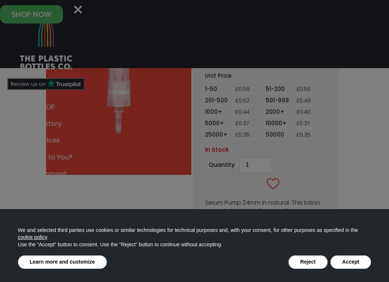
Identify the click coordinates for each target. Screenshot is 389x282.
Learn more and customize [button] (62, 262)
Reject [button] (308, 262)
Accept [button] (351, 262)
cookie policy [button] (32, 237)
